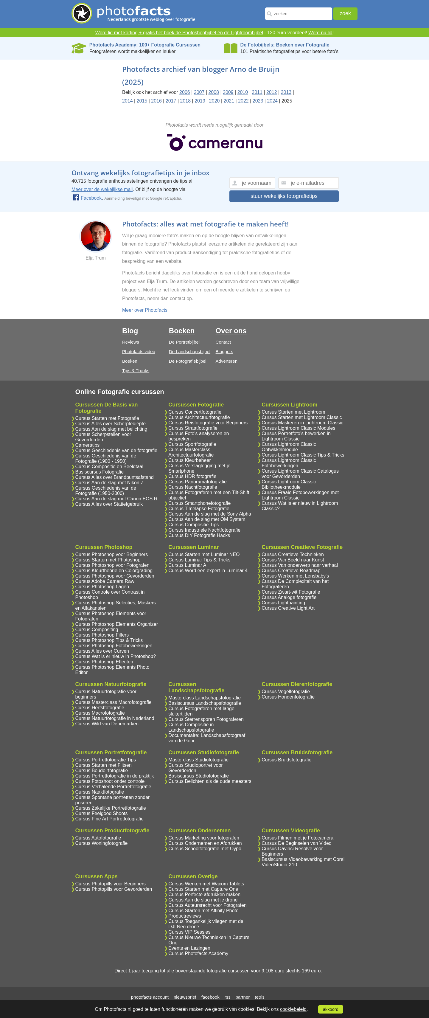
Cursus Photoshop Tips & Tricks (109, 640)
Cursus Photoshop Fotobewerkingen (114, 645)
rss (228, 997)
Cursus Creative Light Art (288, 608)
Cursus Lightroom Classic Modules (298, 428)
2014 (127, 100)
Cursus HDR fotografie (192, 476)
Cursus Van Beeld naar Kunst (293, 559)
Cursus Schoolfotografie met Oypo (204, 848)
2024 (272, 100)
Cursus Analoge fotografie (289, 597)
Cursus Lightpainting (283, 602)
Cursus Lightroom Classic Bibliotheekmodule (289, 484)
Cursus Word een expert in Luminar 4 (208, 570)
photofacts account (150, 997)
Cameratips (87, 445)
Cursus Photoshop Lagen (102, 586)
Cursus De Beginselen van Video (297, 843)
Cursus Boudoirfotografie (101, 770)
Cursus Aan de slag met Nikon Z (109, 482)
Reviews (130, 341)
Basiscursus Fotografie (99, 471)
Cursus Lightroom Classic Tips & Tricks (303, 454)
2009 (228, 92)
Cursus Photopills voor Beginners (110, 883)
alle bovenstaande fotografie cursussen (208, 970)
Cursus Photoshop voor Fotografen (112, 565)
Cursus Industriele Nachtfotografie (204, 530)
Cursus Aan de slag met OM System (206, 519)
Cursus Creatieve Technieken (293, 554)
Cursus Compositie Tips (193, 524)
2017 (171, 100)
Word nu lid (320, 32)
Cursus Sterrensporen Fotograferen (206, 719)
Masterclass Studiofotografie (198, 759)
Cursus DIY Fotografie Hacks (199, 535)
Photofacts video (138, 351)
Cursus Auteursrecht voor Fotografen (207, 905)
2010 (242, 92)
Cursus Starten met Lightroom (293, 412)
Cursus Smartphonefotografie (199, 503)
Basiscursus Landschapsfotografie (204, 703)
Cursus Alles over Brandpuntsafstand (114, 477)
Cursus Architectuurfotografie (199, 417)
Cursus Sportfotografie (192, 444)
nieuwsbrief (185, 997)
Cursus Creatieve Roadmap (291, 570)
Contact (223, 341)
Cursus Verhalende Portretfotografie (113, 786)
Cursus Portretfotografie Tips (105, 759)
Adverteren (226, 361)
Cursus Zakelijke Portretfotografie (110, 808)
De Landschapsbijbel (189, 351)
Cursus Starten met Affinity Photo (203, 910)
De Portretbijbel (184, 341)
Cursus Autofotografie (98, 837)
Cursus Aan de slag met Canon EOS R (116, 498)
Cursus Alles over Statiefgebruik (109, 504)
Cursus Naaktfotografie (99, 791)
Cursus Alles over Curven (102, 651)
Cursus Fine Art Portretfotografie (109, 818)
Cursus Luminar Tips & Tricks (199, 559)
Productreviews (184, 915)
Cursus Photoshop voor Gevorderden (114, 575)
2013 (286, 92)
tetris (260, 997)
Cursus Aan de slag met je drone (202, 899)
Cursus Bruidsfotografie (286, 759)
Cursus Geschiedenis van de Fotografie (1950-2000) (105, 490)
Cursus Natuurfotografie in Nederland (114, 718)
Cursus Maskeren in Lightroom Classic (302, 422)
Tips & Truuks (135, 370)
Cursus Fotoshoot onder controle (110, 781)
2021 (228, 100)
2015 (142, 100)
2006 (184, 92)
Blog (130, 331)
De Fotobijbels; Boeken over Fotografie (284, 44)
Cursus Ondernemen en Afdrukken (205, 843)
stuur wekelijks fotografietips (284, 196)
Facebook (87, 198)
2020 (214, 100)
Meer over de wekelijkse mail (102, 189)
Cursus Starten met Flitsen (103, 765)
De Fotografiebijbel (187, 361)
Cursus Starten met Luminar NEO (204, 554)
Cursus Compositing (96, 629)
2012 (271, 92)
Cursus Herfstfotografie (100, 707)
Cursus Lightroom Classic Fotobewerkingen (289, 463)
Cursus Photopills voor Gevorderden (113, 889)
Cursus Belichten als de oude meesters (209, 781)
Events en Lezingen (189, 948)
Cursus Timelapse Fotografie (198, 508)
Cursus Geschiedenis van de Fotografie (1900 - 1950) (105, 458)
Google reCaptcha (165, 198)
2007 (199, 92)
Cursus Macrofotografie (100, 713)
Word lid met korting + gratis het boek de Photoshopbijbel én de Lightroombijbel (179, 32)
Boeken (129, 361)
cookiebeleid (293, 1009)
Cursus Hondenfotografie (288, 696)
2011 (257, 92)
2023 (258, 100)
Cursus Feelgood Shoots (101, 813)
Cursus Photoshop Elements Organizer (116, 624)
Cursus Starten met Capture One (203, 889)
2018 (185, 100)
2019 (200, 100)
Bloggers (224, 351)
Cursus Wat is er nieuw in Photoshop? (115, 656)
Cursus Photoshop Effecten (104, 661)
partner (243, 997)
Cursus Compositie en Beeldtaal (109, 466)
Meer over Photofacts (144, 310)
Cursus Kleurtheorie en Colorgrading (114, 570)
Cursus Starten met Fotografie (107, 418)
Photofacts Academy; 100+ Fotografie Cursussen (144, 44)
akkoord (330, 1009)
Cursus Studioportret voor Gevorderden (195, 768)
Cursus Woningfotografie (101, 843)
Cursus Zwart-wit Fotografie (291, 592)
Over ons (231, 331)
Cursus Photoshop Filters (102, 634)
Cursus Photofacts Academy (198, 953)
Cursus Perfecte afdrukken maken (204, 894)
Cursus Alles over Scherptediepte (110, 423)
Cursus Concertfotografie (194, 412)
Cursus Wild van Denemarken (107, 723)
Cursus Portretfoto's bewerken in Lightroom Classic (296, 436)
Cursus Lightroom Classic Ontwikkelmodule (289, 447)
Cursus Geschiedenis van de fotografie (116, 450)
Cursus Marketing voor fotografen (203, 837)
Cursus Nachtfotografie (192, 487)
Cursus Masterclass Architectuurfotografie (191, 452)
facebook (210, 997)
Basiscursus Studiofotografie (198, 775)
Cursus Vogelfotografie (286, 691)
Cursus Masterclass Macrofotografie (113, 702)
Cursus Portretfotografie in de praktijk (114, 775)
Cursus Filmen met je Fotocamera (297, 837)
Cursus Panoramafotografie (197, 481)
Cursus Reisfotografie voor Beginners (208, 422)
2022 (243, 100)
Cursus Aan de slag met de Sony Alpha (209, 513)
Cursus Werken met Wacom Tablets (206, 883)
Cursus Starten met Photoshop (108, 559)
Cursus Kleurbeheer (189, 460)
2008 (213, 92)
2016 (156, 100)
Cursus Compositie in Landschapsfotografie (191, 727)
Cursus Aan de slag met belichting (111, 429)
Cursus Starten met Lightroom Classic (302, 417)
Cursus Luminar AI (188, 565)
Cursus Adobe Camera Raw (104, 581)
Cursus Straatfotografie (192, 428)
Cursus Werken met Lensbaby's (295, 575)
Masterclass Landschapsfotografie (204, 697)
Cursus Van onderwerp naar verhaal (300, 565)
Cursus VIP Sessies (189, 932)
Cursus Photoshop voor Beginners (111, 554)
